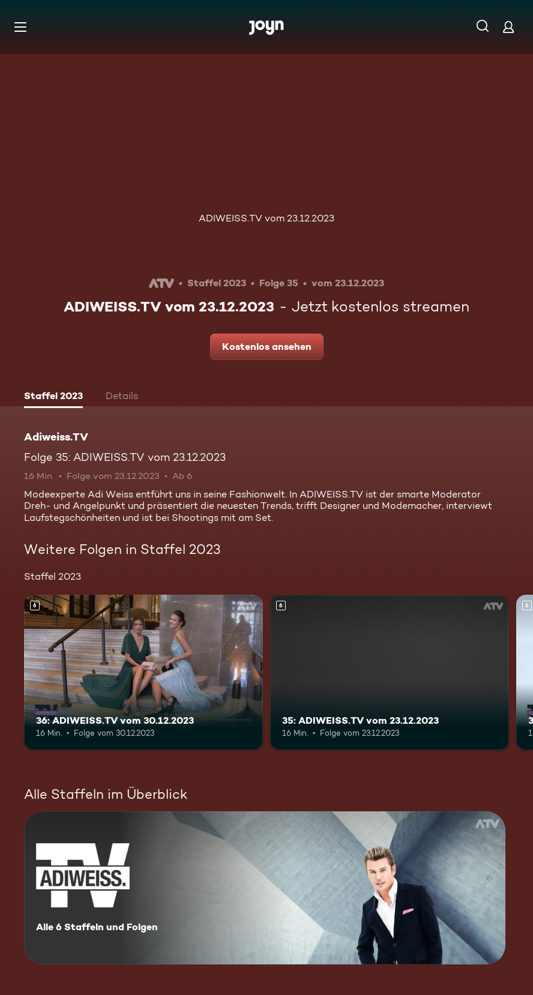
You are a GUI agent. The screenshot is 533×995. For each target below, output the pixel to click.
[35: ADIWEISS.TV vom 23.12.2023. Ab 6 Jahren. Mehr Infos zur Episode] (389, 672)
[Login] (508, 26)
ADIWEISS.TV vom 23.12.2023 (266, 218)
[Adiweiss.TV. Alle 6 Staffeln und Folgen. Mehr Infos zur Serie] (264, 887)
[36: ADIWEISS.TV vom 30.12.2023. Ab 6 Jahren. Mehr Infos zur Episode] (143, 672)
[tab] (53, 397)
